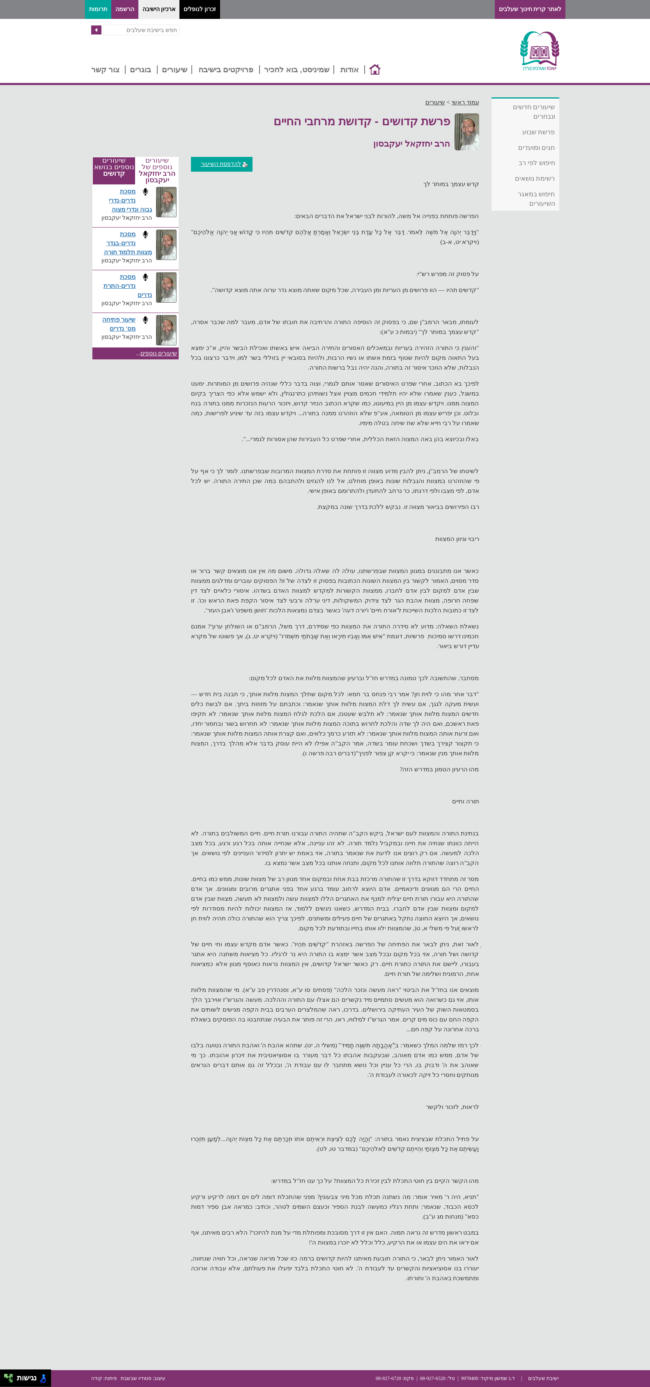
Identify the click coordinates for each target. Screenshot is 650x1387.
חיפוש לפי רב (537, 162)
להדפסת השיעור (225, 164)
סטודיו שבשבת (136, 1378)
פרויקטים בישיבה (225, 69)
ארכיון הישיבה (159, 9)
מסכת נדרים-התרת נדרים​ (127, 285)
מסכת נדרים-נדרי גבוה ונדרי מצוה (130, 200)
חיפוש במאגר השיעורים (536, 199)
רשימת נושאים (535, 178)
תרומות (98, 9)
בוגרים (140, 69)
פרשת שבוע (538, 132)
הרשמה (124, 9)
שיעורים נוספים (158, 353)
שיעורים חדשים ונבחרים (534, 112)
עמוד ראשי (465, 102)
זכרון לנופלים (200, 9)
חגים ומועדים (536, 147)
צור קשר (105, 69)
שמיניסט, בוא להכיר (296, 69)
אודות (349, 69)
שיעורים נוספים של (157, 170)
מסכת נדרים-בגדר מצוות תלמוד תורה (128, 242)
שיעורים (174, 69)
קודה (96, 1378)
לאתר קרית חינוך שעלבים (530, 9)
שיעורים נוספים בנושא (114, 167)
